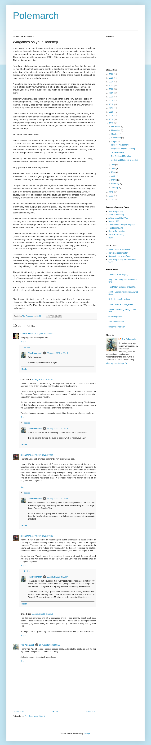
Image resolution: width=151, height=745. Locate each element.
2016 (111, 112)
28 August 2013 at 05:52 (42, 614)
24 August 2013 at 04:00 (44, 333)
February (115, 183)
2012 (111, 192)
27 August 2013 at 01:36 (57, 499)
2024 (111, 82)
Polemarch (36, 15)
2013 (111, 123)
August (114, 142)
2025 (111, 78)
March (114, 180)
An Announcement (116, 322)
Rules (110, 238)
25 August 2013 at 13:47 (42, 379)
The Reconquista (115, 228)
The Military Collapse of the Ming (122, 287)
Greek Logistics (115, 317)
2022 (111, 89)
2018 (111, 104)
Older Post (91, 711)
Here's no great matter (118, 253)
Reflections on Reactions (119, 299)
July (113, 165)
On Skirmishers (117, 152)
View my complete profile (116, 363)
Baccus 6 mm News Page (119, 256)
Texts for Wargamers (120, 145)
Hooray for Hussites (116, 231)
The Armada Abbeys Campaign (121, 225)
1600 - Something (116, 215)
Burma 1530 (113, 221)
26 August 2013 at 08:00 (42, 455)
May (113, 172)
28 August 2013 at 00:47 (57, 577)
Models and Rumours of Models (124, 160)
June (113, 168)
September (116, 138)
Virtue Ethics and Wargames (120, 304)
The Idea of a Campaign (118, 274)
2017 (111, 108)
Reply (23, 342)
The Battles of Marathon (121, 156)
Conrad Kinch (27, 333)
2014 (111, 119)
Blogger (87, 733)
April (113, 176)
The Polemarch (35, 353)
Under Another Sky (116, 327)
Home (55, 711)
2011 (111, 196)
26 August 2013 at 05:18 (57, 429)
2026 (111, 74)
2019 (111, 101)
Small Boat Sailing (116, 234)
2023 (111, 85)
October (115, 134)
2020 (111, 97)
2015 (111, 116)
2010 (111, 200)
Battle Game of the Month (119, 250)
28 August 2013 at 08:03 (49, 645)
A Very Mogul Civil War (118, 218)
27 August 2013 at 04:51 (42, 536)
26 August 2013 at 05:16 (57, 353)
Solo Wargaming (115, 211)
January (115, 187)
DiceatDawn (26, 455)
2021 (111, 93)
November (116, 130)
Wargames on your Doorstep (123, 149)
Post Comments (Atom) (35, 716)
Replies (26, 347)
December (116, 126)
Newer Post (19, 711)
